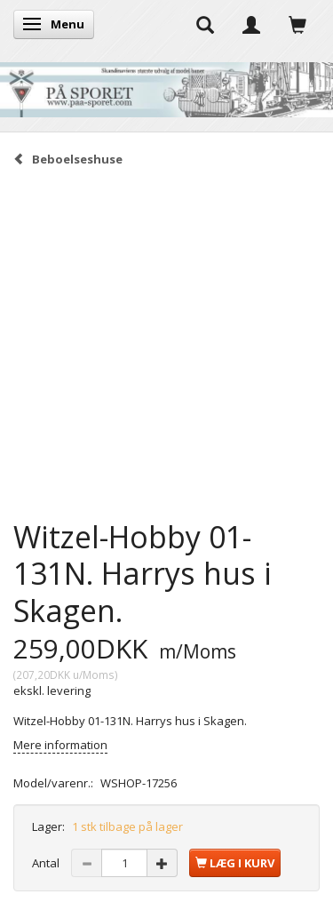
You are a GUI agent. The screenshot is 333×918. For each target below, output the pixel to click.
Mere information (60, 745)
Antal (47, 863)
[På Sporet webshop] (166, 86)
